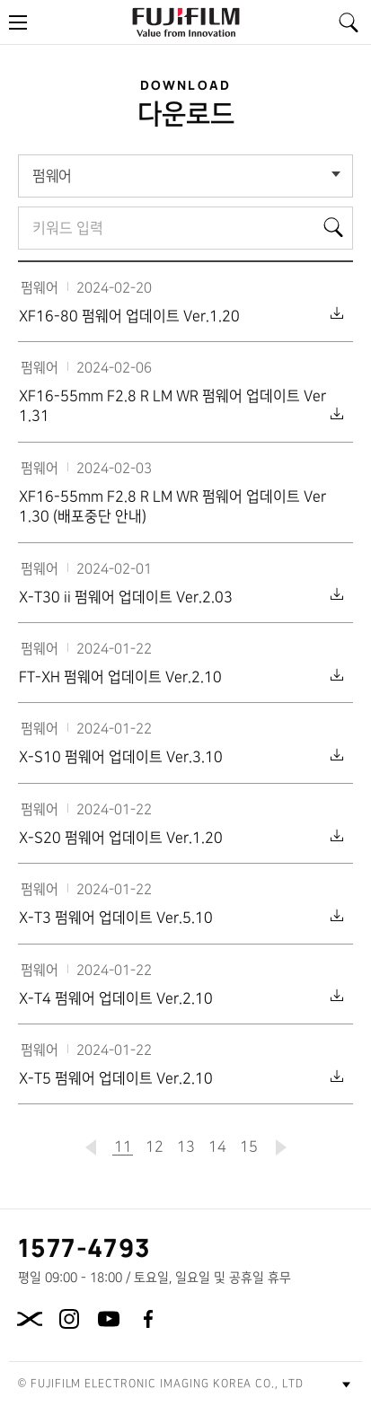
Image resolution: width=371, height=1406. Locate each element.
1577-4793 (85, 1247)
